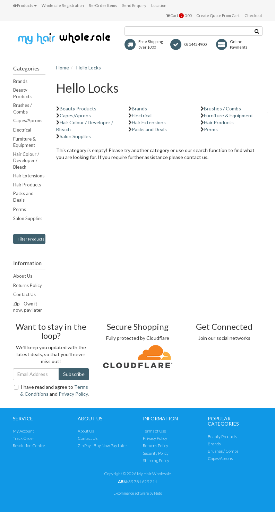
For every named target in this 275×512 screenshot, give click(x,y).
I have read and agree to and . (51, 390)
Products (25, 5)
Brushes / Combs (22, 108)
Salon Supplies (27, 218)
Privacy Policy (73, 394)
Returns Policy (27, 285)
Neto (158, 493)
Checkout (253, 15)
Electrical (22, 130)
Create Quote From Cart (218, 15)
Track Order (23, 438)
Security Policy (156, 453)
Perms (19, 209)
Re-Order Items (103, 5)
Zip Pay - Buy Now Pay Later (102, 445)
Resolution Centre (29, 445)
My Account (23, 431)
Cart (178, 15)
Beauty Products (22, 93)
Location (158, 5)
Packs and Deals (23, 197)
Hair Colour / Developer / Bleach (26, 160)
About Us (22, 276)
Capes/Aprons (27, 120)
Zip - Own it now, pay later (27, 307)
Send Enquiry (134, 5)
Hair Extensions (28, 175)
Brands (20, 81)
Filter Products (31, 239)
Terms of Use (154, 431)
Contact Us (24, 294)
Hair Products (27, 184)
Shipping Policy (156, 460)
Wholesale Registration (63, 5)
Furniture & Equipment (24, 142)
